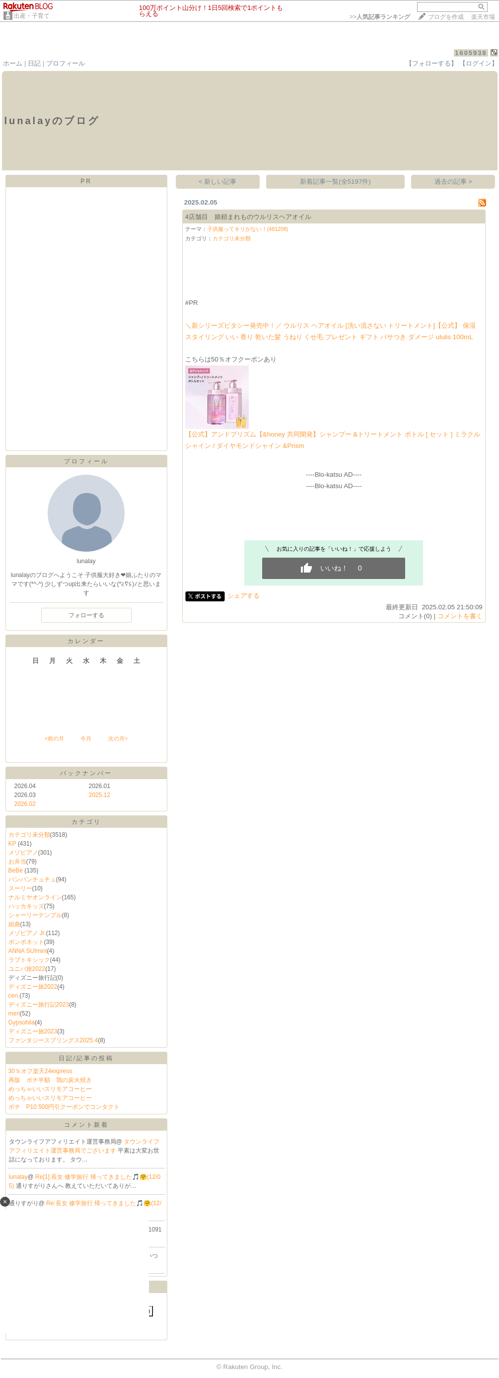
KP (13, 843)
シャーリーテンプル (35, 915)
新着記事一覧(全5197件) (335, 181)
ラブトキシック (29, 959)
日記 (34, 63)
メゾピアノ (23, 852)
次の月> (118, 738)
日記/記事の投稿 (86, 1058)
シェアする (243, 595)
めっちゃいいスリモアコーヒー (50, 1089)
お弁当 (17, 861)
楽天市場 (483, 16)
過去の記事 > (453, 181)
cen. (14, 995)
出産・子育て (32, 15)
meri (14, 1013)
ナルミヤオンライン (35, 897)
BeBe (16, 870)
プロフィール (65, 63)
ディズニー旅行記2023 (39, 1004)
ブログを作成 (446, 16)
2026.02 (25, 803)
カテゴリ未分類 (29, 834)
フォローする (86, 615)
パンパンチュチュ (32, 879)
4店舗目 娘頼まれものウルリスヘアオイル (248, 216)
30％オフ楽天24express (40, 1071)
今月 (85, 738)
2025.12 (99, 795)
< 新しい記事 (218, 181)
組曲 (14, 924)
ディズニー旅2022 (33, 986)
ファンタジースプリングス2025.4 (53, 1040)
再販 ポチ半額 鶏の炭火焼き (50, 1080)
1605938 (471, 53)
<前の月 (54, 738)
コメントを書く (460, 616)
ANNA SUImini (27, 950)
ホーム (12, 63)
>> (380, 16)
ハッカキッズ (26, 906)
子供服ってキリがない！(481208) (247, 229)
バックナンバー (86, 773)
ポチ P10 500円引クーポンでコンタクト (64, 1106)
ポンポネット (26, 942)
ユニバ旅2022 (27, 968)
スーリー (20, 888)
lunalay (18, 1176)
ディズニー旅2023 (33, 1031)
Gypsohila (21, 1022)
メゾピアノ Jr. (27, 933)
